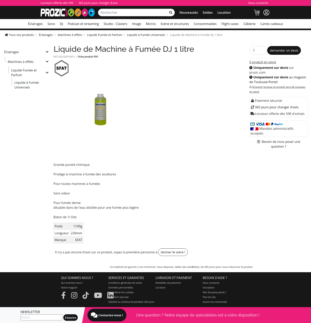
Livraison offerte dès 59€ (56, 3)
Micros (151, 24)
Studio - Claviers (115, 24)
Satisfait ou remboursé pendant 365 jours (131, 302)
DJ (61, 24)
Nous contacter (258, 3)
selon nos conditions (187, 267)
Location (223, 12)
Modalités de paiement (168, 283)
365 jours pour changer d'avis (98, 3)
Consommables (205, 24)
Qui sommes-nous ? (72, 283)
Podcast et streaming (83, 24)
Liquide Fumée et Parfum (24, 72)
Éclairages (35, 24)
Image (136, 24)
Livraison (160, 287)
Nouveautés (188, 12)
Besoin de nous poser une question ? (278, 144)
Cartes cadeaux (271, 24)
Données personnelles (120, 287)
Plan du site (209, 297)
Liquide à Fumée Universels (26, 84)
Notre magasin (69, 287)
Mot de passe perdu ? (215, 292)
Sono (51, 24)
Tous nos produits (19, 35)
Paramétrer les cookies (121, 292)
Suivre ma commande (215, 302)
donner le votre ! (173, 252)
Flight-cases (229, 24)
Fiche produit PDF (88, 56)
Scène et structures (174, 24)
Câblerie (249, 24)
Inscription (208, 287)
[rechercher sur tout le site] (171, 12)
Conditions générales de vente (125, 283)
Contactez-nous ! (107, 315)
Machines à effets (21, 62)
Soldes (208, 12)
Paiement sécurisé (118, 297)
